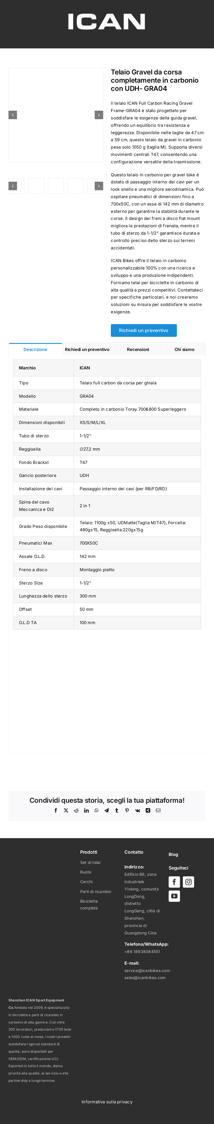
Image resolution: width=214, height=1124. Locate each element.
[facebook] (174, 882)
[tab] (35, 349)
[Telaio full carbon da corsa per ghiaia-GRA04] (36, 186)
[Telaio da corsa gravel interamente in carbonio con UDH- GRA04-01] (56, 115)
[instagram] (188, 882)
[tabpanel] (107, 554)
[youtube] (174, 896)
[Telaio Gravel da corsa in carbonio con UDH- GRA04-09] (55, 186)
